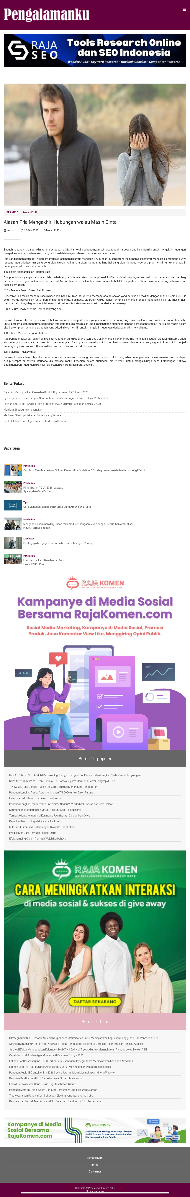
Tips (25, 502)
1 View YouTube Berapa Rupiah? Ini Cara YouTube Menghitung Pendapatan (53, 786)
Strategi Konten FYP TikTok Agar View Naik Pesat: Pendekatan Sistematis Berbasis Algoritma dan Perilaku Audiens (76, 1043)
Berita (95, 1164)
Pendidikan (29, 466)
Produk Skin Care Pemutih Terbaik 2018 (32, 832)
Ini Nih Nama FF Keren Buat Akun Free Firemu (35, 798)
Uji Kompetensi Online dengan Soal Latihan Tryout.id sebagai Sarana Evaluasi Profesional (56, 398)
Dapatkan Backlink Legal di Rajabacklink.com (35, 821)
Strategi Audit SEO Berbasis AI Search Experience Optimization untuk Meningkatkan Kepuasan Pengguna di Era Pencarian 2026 (83, 1038)
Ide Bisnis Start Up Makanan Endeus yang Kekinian (33, 415)
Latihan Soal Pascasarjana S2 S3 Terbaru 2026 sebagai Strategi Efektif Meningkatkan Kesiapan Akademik (71, 1061)
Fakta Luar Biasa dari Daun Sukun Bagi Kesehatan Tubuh (42, 1084)
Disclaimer (95, 1171)
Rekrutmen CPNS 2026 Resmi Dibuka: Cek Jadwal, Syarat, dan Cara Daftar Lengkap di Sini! (62, 781)
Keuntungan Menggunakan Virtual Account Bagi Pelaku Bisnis (45, 809)
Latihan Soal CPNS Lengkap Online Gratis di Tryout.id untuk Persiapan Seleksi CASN (52, 403)
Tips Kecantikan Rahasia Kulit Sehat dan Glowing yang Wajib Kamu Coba (51, 1095)
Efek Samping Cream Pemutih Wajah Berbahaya (37, 838)
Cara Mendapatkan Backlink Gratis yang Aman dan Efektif (57, 506)
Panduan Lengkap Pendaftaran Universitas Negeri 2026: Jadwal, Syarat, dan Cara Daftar (61, 804)
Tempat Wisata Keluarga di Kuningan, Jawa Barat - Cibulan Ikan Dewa (49, 815)
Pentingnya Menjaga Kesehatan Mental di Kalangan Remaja (58, 543)
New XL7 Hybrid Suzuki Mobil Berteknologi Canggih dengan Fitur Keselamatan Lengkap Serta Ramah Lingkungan (75, 775)
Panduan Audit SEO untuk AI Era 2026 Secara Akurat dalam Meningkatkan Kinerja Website (62, 1072)
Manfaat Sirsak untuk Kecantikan (23, 409)
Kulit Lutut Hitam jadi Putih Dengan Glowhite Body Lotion (42, 827)
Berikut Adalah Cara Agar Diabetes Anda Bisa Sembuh (35, 421)
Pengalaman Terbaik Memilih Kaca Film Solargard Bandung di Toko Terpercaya (55, 1101)
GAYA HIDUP (29, 212)
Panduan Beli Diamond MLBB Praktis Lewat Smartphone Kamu (46, 1078)
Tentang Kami (95, 1157)
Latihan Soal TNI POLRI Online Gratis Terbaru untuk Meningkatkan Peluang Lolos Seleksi (60, 1066)
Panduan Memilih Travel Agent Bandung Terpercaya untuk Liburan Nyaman (53, 1089)
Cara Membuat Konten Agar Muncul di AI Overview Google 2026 (46, 1055)
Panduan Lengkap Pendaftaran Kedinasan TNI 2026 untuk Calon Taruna (51, 792)
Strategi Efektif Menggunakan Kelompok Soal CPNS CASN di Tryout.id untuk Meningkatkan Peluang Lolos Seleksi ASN (78, 1049)
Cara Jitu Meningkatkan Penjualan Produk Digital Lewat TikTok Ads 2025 (46, 392)
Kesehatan (28, 538)
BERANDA (12, 212)
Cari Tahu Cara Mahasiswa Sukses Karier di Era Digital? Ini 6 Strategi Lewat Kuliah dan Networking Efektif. (84, 470)
